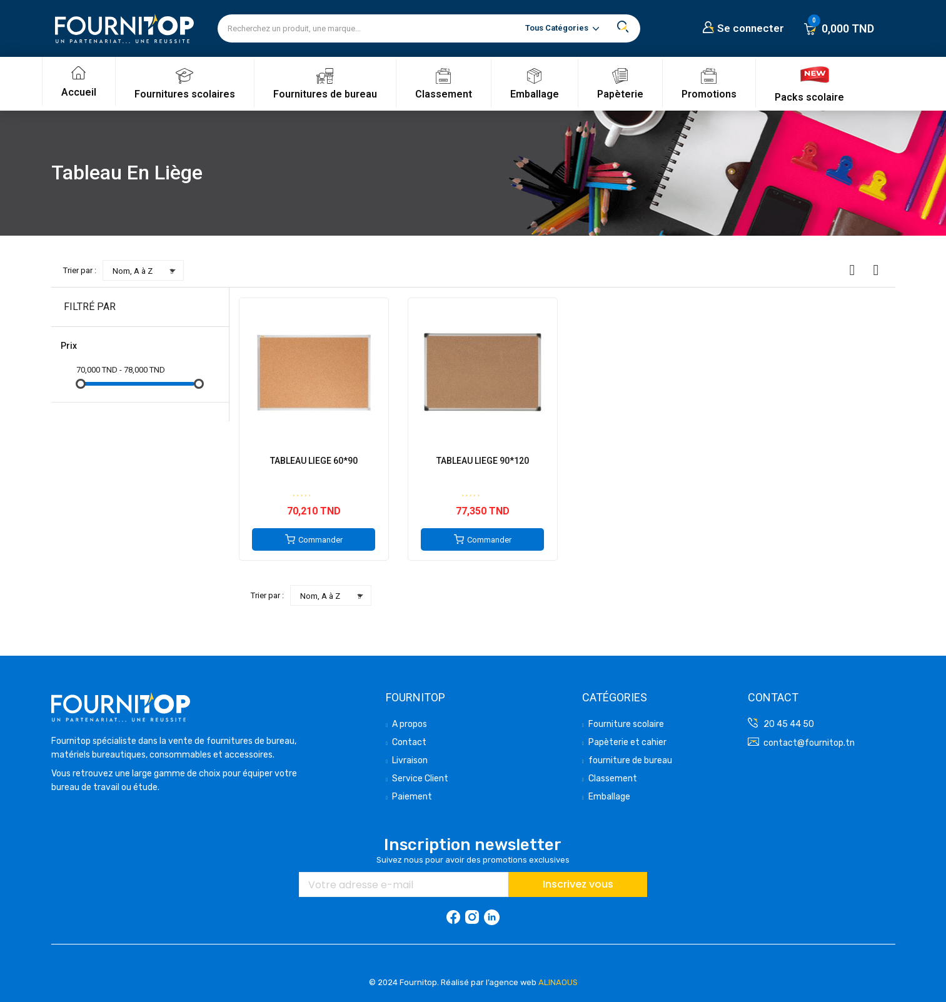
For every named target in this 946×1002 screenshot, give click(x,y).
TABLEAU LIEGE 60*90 (314, 461)
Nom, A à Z (146, 270)
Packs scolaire (809, 97)
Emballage (534, 94)
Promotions (709, 94)
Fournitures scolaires (184, 94)
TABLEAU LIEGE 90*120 (482, 461)
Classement (443, 94)
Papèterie (620, 94)
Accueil (78, 92)
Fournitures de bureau (325, 94)
